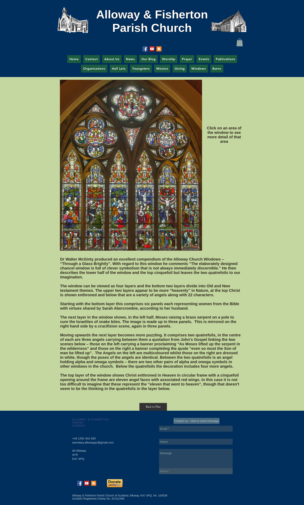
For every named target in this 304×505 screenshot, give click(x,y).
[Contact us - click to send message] (196, 421)
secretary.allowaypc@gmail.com (93, 442)
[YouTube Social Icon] (152, 48)
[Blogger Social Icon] (159, 48)
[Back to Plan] (153, 407)
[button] (239, 42)
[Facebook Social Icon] (145, 48)
